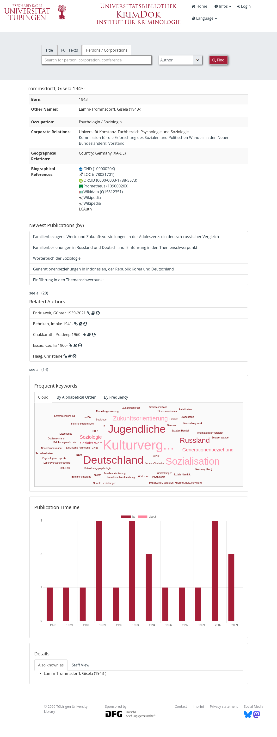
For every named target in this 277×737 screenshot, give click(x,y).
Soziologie (91, 437)
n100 (79, 455)
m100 (88, 417)
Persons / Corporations (106, 50)
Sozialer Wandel (220, 437)
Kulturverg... (138, 444)
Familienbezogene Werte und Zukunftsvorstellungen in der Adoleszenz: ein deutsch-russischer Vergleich (126, 236)
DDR (95, 431)
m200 (156, 456)
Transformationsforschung (121, 477)
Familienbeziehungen (82, 423)
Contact (181, 706)
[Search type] (180, 60)
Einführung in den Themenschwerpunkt (68, 279)
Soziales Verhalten (155, 463)
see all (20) (38, 293)
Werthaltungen (164, 473)
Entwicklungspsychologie (97, 468)
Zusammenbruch (131, 408)
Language (204, 18)
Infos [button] (223, 6)
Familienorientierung (115, 473)
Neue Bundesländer (51, 448)
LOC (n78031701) (96, 174)
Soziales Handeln (181, 430)
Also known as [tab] (51, 665)
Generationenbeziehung (208, 449)
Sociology (101, 419)
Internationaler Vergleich (210, 432)
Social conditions (158, 407)
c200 (95, 448)
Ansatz (97, 475)
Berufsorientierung (81, 476)
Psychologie (158, 477)
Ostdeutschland (56, 438)
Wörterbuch (144, 476)
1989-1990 (64, 468)
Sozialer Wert (91, 443)
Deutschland (113, 460)
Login (244, 6)
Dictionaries (66, 433)
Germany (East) (203, 469)
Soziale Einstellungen (104, 483)
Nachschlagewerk (192, 423)
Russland (195, 440)
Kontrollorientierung (64, 416)
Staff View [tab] (80, 665)
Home (199, 6)
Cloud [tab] (43, 397)
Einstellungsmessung (107, 411)
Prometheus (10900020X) (104, 186)
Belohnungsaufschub (64, 442)
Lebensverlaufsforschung (56, 462)
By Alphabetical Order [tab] (76, 397)
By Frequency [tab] (116, 397)
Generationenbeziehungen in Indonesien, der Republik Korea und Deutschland (103, 269)
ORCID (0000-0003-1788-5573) (108, 180)
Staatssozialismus (167, 411)
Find (218, 60)
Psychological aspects (54, 458)
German (171, 425)
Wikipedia (90, 197)
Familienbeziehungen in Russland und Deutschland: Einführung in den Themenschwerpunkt (115, 247)
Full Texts (69, 50)
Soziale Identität (182, 474)
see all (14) (38, 369)
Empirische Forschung (78, 447)
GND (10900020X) (97, 168)
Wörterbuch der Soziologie (57, 258)
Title (49, 50)
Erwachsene (187, 417)
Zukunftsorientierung (140, 418)
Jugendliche (137, 429)
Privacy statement (224, 706)
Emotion (173, 419)
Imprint (198, 706)
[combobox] (97, 60)
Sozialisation (193, 461)
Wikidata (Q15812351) (101, 191)
